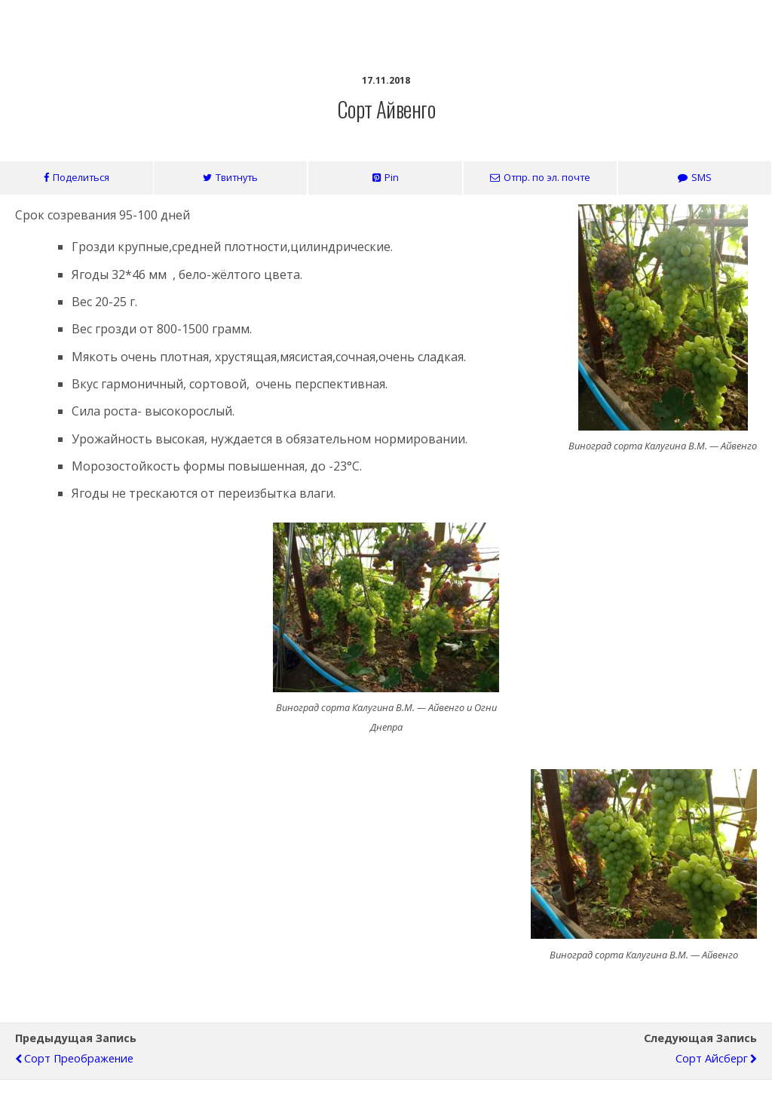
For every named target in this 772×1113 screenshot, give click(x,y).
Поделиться (81, 177)
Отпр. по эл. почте (547, 177)
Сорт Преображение (78, 1058)
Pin (391, 177)
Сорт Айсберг (712, 1058)
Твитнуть (237, 177)
